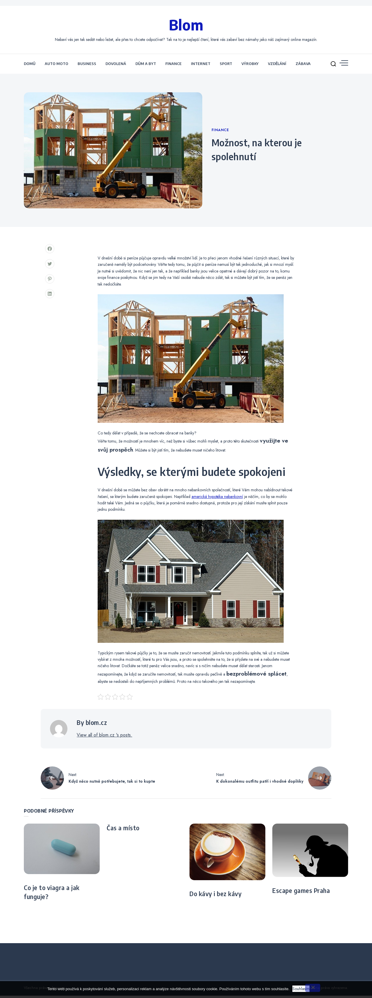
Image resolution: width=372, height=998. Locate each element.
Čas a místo (123, 830)
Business (87, 66)
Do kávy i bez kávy (215, 896)
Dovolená (115, 66)
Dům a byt (145, 66)
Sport (226, 66)
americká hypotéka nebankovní (217, 499)
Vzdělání (277, 66)
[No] (312, 988)
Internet (200, 66)
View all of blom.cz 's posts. (104, 737)
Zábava (303, 66)
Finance (173, 66)
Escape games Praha (301, 893)
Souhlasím (301, 989)
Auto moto (56, 66)
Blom (186, 25)
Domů (29, 66)
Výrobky (250, 66)
